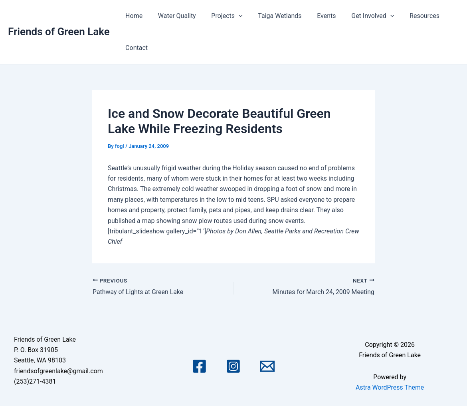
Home (132, 16)
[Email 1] (267, 366)
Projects (220, 16)
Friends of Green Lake (59, 32)
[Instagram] (233, 366)
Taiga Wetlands (270, 16)
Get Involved (358, 16)
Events (314, 16)
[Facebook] (199, 366)
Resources (407, 16)
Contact (135, 48)
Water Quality (173, 16)
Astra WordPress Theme (389, 387)
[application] (232, 16)
